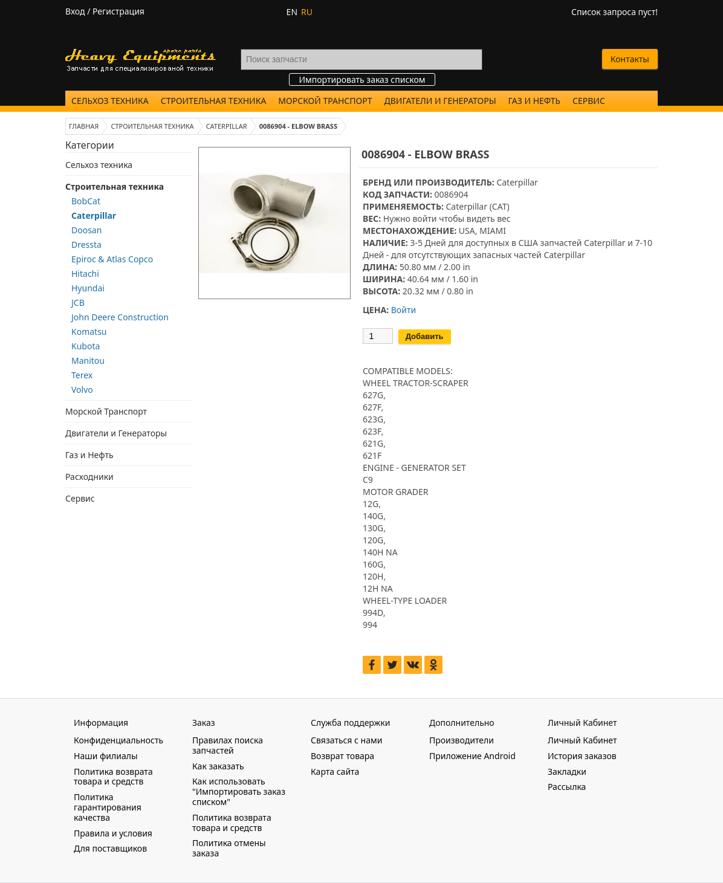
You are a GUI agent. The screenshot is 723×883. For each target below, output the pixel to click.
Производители (461, 740)
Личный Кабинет (582, 740)
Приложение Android (472, 756)
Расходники (89, 476)
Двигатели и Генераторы (440, 100)
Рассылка (567, 786)
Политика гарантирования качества (107, 807)
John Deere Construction (120, 317)
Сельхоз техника (110, 100)
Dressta (86, 244)
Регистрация (118, 11)
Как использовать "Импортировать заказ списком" (238, 791)
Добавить (425, 336)
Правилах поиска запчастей (227, 745)
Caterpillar (93, 215)
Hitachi (85, 273)
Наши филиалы (106, 756)
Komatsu (89, 331)
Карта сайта (335, 771)
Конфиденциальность (118, 740)
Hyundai (88, 288)
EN (292, 12)
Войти (403, 309)
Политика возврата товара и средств (113, 777)
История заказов (582, 756)
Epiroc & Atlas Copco (112, 259)
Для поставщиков (110, 848)
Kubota (85, 346)
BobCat (85, 201)
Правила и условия (113, 833)
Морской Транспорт (325, 100)
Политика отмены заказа (229, 848)
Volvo (82, 389)
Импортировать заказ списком (362, 79)
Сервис (588, 100)
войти (424, 218)
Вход (75, 11)
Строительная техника (214, 100)
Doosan (86, 230)
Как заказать (218, 766)
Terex (81, 375)
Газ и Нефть (534, 100)
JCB (78, 302)
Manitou (88, 360)
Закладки (567, 771)
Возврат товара (342, 756)
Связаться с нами (346, 740)
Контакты (630, 59)
